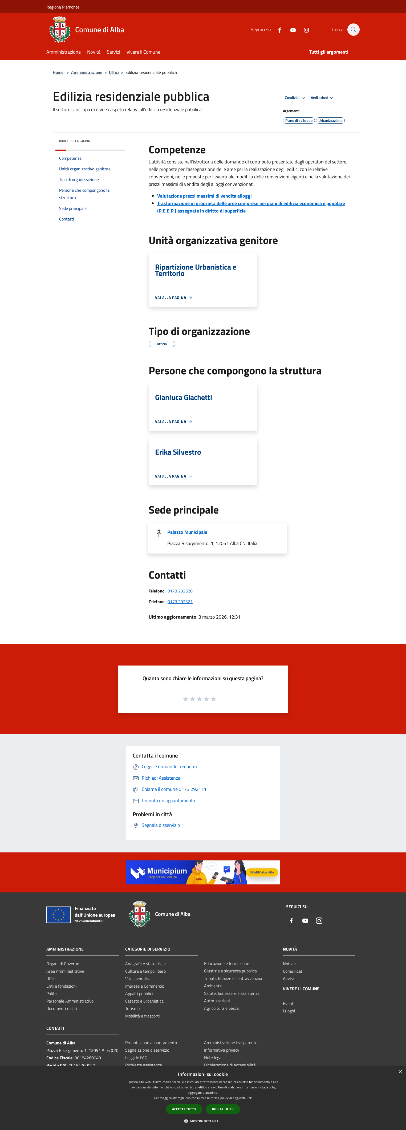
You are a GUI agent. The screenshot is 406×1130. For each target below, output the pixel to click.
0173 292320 (180, 591)
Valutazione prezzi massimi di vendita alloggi (204, 195)
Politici (52, 993)
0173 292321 (180, 601)
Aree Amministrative (65, 971)
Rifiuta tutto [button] (223, 1108)
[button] (203, 1121)
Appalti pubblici (139, 993)
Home (58, 72)
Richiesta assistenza (143, 1065)
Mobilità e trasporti (142, 1016)
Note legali (214, 1057)
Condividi (296, 98)
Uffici (114, 72)
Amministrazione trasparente (230, 1042)
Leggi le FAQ (136, 1057)
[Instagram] (303, 29)
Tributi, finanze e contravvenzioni (234, 978)
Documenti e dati (61, 1008)
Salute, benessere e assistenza (231, 993)
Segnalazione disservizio (147, 1050)
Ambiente (213, 986)
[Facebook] (276, 29)
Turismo (132, 1008)
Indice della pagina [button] (74, 140)
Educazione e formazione (226, 963)
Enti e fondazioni (61, 986)
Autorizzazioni (217, 1000)
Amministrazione (86, 72)
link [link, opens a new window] (249, 1097)
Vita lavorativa (138, 978)
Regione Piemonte (62, 7)
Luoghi (289, 1011)
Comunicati (293, 971)
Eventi (289, 1003)
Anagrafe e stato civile (145, 963)
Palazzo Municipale (187, 532)
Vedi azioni (323, 98)
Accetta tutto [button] (184, 1109)
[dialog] (203, 1098)
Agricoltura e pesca (221, 1008)
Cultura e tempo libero (145, 971)
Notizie (289, 963)
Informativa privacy (221, 1050)
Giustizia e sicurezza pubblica (230, 971)
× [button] (400, 1072)
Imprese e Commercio (144, 986)
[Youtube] (290, 29)
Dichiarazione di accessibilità (230, 1065)
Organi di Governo (62, 963)
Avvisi (288, 978)
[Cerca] (353, 29)
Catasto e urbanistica (144, 1001)
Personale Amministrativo (70, 1001)
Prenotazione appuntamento (151, 1042)
